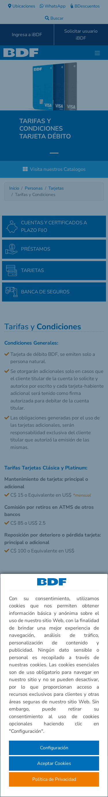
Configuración (54, 748)
